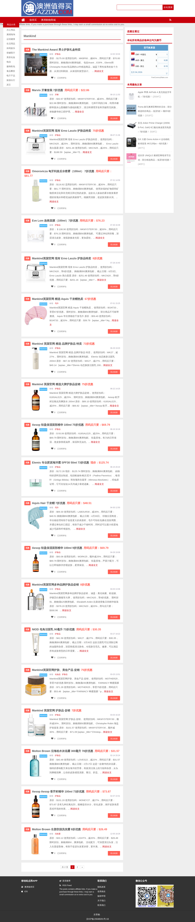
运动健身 (11, 39)
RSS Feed (65, 885)
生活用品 (11, 43)
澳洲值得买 (27, 887)
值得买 (33, 20)
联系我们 (101, 905)
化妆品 (57, 674)
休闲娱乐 (11, 48)
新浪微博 (64, 881)
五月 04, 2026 (136, 72)
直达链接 (114, 78)
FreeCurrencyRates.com (159, 77)
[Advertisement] (149, 190)
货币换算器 (149, 47)
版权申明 (101, 896)
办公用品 (11, 30)
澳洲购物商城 (48, 20)
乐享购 (97, 914)
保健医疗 (11, 53)
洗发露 (57, 834)
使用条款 (101, 891)
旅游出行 (11, 80)
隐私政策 (101, 887)
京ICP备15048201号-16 (97, 919)
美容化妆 (11, 57)
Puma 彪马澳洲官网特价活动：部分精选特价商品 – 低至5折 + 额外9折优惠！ (155, 111)
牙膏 (57, 95)
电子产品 (11, 75)
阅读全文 (99, 71)
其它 (9, 84)
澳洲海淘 (11, 34)
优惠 (27, 50)
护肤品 (57, 54)
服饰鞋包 (11, 66)
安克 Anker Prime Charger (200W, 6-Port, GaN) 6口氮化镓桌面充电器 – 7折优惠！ (154, 127)
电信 (9, 62)
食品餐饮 (11, 71)
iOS (24, 891)
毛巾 (57, 303)
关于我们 (101, 900)
